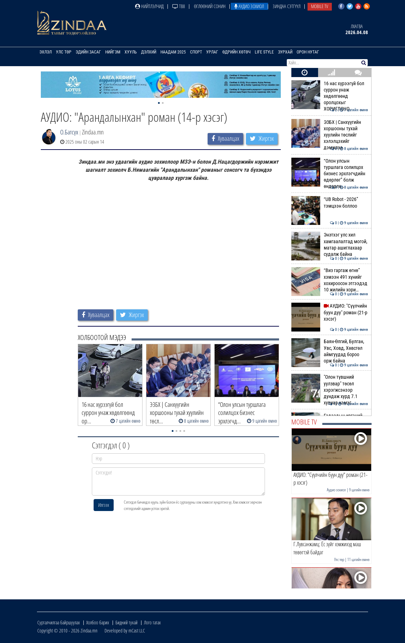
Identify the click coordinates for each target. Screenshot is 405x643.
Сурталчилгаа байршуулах (58, 622)
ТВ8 (178, 6)
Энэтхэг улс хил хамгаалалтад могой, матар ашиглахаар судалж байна (329, 244)
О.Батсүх (69, 132)
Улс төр (63, 52)
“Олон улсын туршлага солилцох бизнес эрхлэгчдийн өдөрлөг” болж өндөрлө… (329, 174)
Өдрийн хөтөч (236, 52)
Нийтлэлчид (149, 6)
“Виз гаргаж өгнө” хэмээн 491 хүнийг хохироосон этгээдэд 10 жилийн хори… (329, 280)
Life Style (264, 52)
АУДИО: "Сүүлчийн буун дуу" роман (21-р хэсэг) (329, 312)
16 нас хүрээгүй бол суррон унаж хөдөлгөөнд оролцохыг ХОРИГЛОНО (329, 96)
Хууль (131, 52)
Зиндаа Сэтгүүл (286, 6)
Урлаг (212, 52)
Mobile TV (319, 6)
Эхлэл (45, 52)
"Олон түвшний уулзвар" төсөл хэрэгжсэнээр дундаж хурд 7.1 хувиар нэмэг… (329, 390)
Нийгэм (112, 52)
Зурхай (285, 52)
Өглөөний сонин (210, 6)
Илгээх (103, 505)
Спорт (196, 52)
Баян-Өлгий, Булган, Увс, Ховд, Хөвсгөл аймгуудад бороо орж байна (329, 351)
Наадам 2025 (173, 52)
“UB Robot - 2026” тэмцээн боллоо (329, 202)
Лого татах (152, 622)
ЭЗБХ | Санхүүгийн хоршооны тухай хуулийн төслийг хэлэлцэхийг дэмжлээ (329, 135)
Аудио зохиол (249, 6)
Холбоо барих (97, 622)
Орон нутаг (308, 52)
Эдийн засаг (88, 52)
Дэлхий (148, 52)
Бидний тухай (126, 622)
